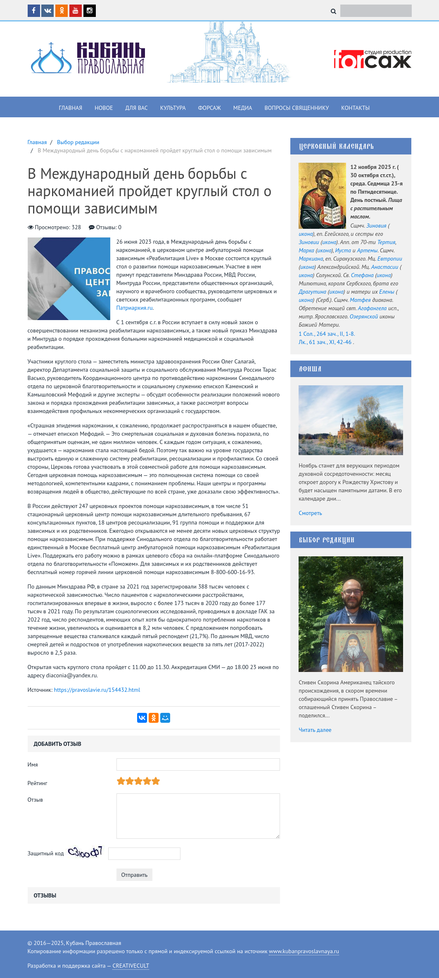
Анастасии (384, 267)
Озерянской (364, 316)
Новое (104, 108)
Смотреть (310, 513)
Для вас (137, 108)
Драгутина (312, 291)
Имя (33, 764)
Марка (306, 250)
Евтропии (389, 258)
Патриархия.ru (134, 307)
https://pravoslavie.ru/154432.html (97, 689)
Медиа (242, 108)
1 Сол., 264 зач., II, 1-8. (327, 333)
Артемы (367, 250)
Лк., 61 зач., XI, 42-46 (325, 342)
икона (306, 233)
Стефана (362, 275)
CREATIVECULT (130, 965)
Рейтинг (37, 783)
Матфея (360, 300)
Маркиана (311, 258)
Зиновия (376, 225)
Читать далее (315, 730)
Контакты (355, 108)
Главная (71, 108)
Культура (173, 108)
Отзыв (35, 799)
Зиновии (309, 242)
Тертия (386, 242)
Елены (386, 291)
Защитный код (46, 853)
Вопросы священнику (296, 108)
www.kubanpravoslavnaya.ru (304, 951)
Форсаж (209, 108)
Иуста (343, 250)
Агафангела (372, 308)
